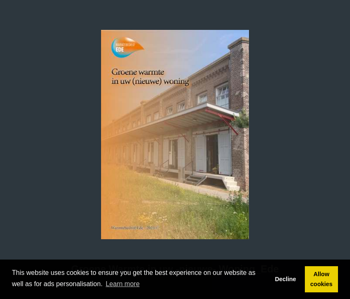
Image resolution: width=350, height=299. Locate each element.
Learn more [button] (123, 283)
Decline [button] (285, 279)
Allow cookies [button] (321, 279)
